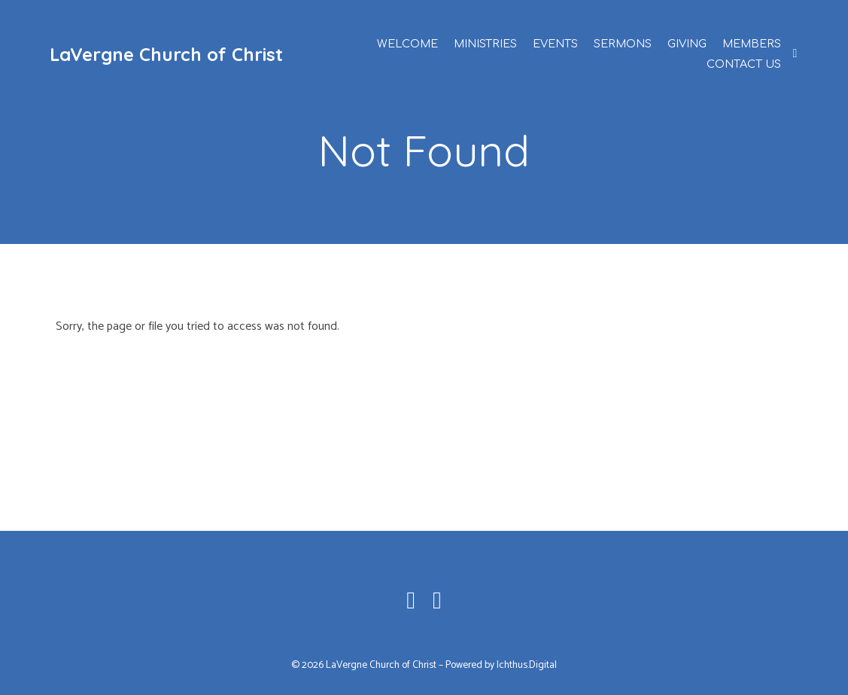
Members (751, 43)
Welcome (407, 43)
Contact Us (744, 64)
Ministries (485, 43)
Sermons (623, 43)
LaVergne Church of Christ (166, 54)
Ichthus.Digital (527, 665)
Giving (687, 43)
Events (555, 43)
